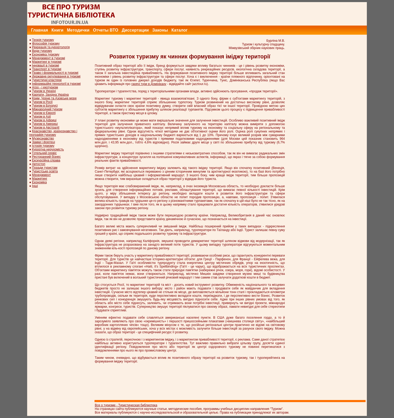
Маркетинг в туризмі (47, 62)
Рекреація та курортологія (51, 47)
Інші (35, 186)
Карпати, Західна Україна (50, 94)
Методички (78, 30)
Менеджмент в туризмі (48, 58)
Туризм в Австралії (46, 127)
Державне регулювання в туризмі (56, 76)
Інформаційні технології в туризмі (56, 84)
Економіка (39, 182)
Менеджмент (41, 175)
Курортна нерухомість (48, 149)
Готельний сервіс (44, 153)
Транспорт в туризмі (46, 69)
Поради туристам (44, 167)
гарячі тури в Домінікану (148, 84)
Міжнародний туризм (47, 109)
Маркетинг (39, 178)
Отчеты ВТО (105, 30)
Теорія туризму (43, 40)
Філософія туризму (46, 43)
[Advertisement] (272, 14)
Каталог (179, 30)
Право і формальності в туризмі (55, 73)
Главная (39, 30)
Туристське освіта (45, 171)
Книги (57, 30)
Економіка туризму (46, 54)
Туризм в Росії (42, 102)
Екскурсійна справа (46, 160)
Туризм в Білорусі (45, 105)
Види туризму (42, 51)
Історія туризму (43, 146)
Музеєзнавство (43, 138)
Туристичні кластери (47, 80)
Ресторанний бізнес (46, 157)
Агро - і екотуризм (45, 87)
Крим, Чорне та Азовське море (54, 98)
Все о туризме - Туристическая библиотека (126, 405)
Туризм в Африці (44, 120)
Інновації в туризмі (45, 65)
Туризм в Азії (41, 116)
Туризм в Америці (45, 124)
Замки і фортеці (43, 142)
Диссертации (135, 30)
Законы (160, 30)
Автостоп (38, 164)
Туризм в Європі (44, 113)
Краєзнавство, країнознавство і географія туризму (53, 133)
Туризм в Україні (44, 91)
